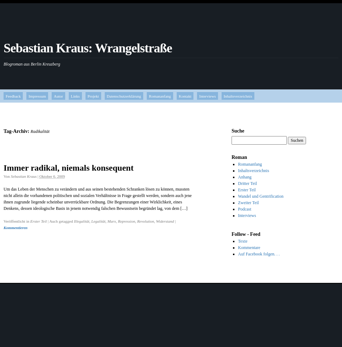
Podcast (244, 209)
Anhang (245, 177)
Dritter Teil (247, 183)
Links (75, 96)
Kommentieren (15, 228)
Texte (242, 241)
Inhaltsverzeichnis (238, 96)
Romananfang (160, 96)
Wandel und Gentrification (261, 196)
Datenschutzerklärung (124, 96)
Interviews (207, 96)
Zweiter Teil (248, 202)
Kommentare (249, 247)
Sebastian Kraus (23, 176)
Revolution (145, 221)
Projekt (93, 96)
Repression (126, 221)
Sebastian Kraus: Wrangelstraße (88, 48)
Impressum (37, 96)
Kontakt (185, 96)
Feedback (13, 96)
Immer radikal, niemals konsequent (69, 167)
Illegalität (81, 221)
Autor (58, 96)
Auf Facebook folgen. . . (259, 254)
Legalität (98, 221)
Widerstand (165, 221)
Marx (112, 221)
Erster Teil (38, 221)
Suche (238, 131)
